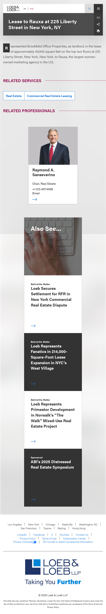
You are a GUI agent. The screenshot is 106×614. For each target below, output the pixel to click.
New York (33, 524)
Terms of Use (49, 538)
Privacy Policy (27, 538)
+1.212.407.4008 (42, 189)
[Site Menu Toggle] (98, 8)
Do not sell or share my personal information (68, 541)
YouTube (64, 535)
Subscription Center (74, 538)
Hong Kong (79, 528)
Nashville (67, 524)
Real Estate (14, 96)
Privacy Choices (24, 541)
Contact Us (82, 535)
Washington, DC (88, 524)
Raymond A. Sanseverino (43, 172)
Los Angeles (15, 524)
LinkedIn (22, 535)
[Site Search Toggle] (89, 8)
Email (36, 193)
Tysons (47, 528)
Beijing (62, 528)
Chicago (50, 524)
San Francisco (29, 528)
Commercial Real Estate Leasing (49, 96)
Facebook (39, 535)
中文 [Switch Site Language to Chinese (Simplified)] (32, 8)
